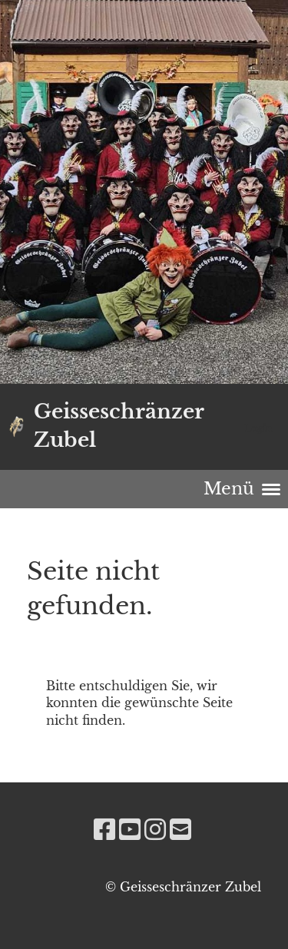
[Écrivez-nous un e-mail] (180, 830)
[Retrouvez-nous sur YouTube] (130, 830)
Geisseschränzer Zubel (119, 425)
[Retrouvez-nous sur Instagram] (155, 830)
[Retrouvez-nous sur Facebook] (104, 830)
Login (258, 428)
